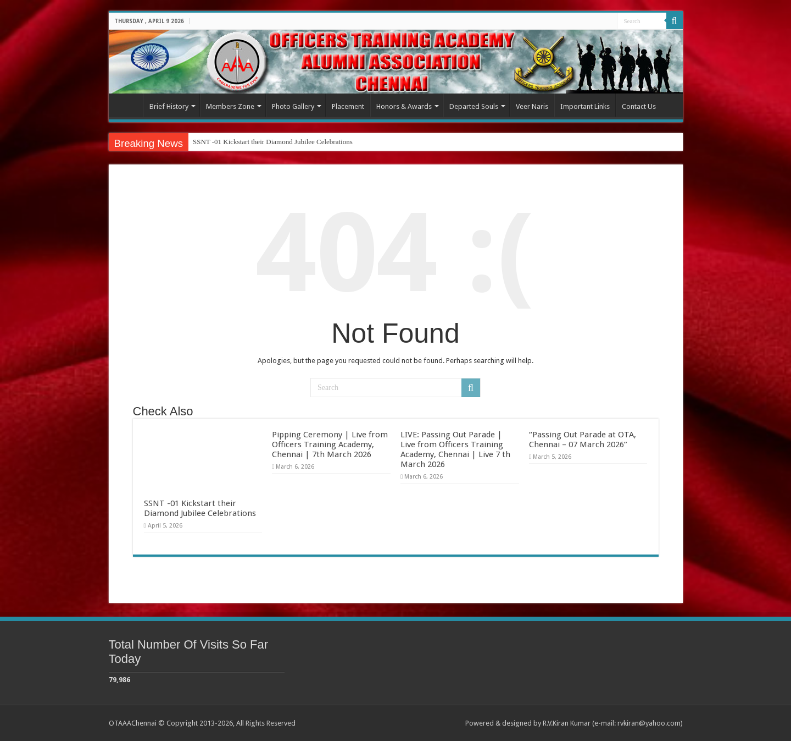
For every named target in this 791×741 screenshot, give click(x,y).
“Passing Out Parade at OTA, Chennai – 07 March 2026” (582, 439)
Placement (348, 106)
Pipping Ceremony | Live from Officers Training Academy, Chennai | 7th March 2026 (330, 444)
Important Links (585, 106)
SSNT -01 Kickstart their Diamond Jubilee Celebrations (273, 142)
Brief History (168, 106)
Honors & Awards (404, 106)
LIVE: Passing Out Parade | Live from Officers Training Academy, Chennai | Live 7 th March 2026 (455, 449)
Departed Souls (473, 106)
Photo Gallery (293, 106)
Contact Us (639, 106)
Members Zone (230, 106)
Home (128, 105)
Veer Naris (532, 106)
